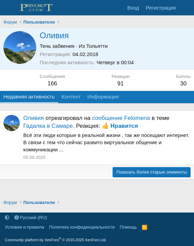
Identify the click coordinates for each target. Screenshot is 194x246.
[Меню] (9, 8)
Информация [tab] (103, 96)
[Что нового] (186, 7)
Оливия (33, 118)
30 (183, 83)
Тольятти (97, 46)
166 (52, 83)
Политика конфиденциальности (82, 227)
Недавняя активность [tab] (29, 96)
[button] (7, 217)
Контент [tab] (71, 96)
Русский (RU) (30, 217)
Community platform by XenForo (56, 240)
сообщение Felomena (121, 118)
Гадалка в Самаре (48, 126)
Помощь (128, 227)
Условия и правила (24, 227)
